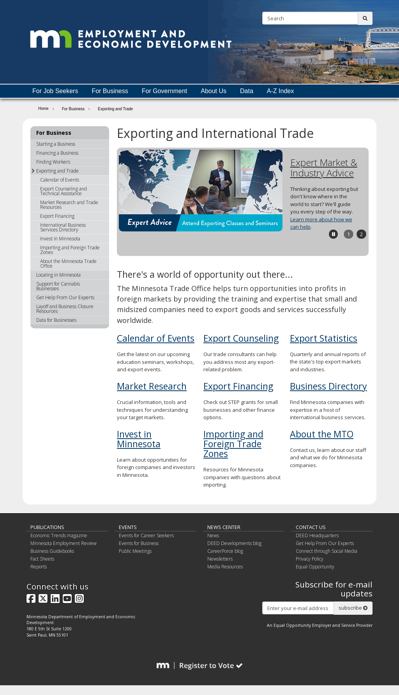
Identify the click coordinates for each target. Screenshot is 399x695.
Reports (38, 566)
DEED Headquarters (317, 535)
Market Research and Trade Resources (69, 204)
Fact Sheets (42, 559)
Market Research (152, 386)
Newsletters (220, 559)
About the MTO (321, 434)
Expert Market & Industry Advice (323, 167)
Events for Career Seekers (146, 535)
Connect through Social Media (326, 551)
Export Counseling (241, 338)
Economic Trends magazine (58, 535)
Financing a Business (57, 153)
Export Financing (238, 386)
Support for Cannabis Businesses (58, 286)
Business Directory (328, 386)
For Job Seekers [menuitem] (55, 91)
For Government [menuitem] (164, 91)
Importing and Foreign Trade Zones (233, 444)
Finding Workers (53, 162)
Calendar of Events (155, 338)
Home (43, 108)
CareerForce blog (225, 551)
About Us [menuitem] (213, 91)
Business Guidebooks (52, 551)
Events (128, 527)
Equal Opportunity (315, 566)
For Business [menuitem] (110, 91)
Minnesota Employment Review (63, 543)
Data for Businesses (56, 320)
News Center (223, 527)
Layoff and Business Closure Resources (65, 308)
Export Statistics (323, 338)
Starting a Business (55, 144)
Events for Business (139, 543)
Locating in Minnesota (58, 275)
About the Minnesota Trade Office (68, 263)
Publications (47, 527)
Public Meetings (135, 551)
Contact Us (311, 527)
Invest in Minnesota (139, 439)
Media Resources (225, 566)
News (213, 535)
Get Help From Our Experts (65, 297)
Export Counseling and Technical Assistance (63, 191)
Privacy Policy (309, 559)
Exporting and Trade (55, 171)
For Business (73, 109)
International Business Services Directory (63, 227)
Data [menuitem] (246, 91)
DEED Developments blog (234, 543)
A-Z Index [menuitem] (280, 91)
